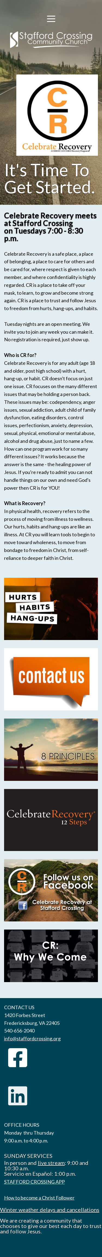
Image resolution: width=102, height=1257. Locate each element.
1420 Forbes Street (24, 1015)
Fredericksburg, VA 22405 (32, 1023)
